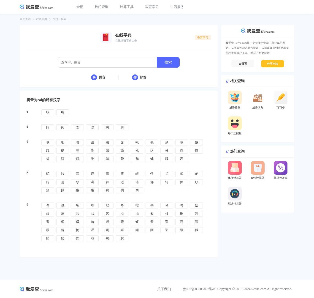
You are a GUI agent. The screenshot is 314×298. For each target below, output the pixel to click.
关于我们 (164, 289)
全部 (79, 7)
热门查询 (101, 7)
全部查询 (25, 19)
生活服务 (177, 7)
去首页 (243, 63)
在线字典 (41, 19)
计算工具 (127, 7)
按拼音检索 (59, 19)
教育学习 (152, 7)
